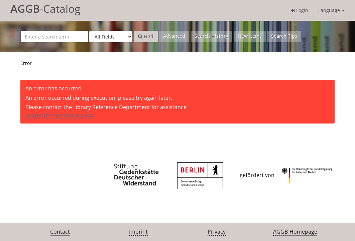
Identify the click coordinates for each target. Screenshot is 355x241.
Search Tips (284, 36)
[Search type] (110, 36)
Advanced (174, 36)
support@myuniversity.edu (59, 114)
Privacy (217, 231)
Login (299, 10)
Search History (211, 36)
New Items (250, 36)
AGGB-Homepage (295, 231)
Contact (60, 231)
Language (331, 10)
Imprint (138, 231)
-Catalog (45, 8)
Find (145, 36)
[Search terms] (54, 36)
